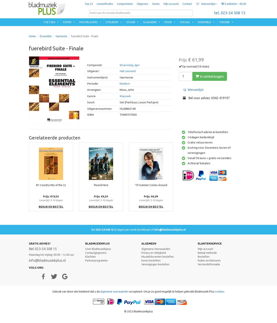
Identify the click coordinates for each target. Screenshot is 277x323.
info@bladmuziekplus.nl (170, 229)
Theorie (224, 22)
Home (32, 36)
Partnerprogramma (96, 260)
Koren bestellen (151, 260)
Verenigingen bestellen (155, 264)
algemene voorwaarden (114, 291)
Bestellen (203, 256)
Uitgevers (142, 3)
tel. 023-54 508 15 (229, 13)
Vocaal (185, 22)
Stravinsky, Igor (130, 65)
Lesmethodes (105, 3)
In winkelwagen (210, 76)
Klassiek (125, 96)
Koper (67, 22)
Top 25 (89, 3)
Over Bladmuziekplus (98, 248)
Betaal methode (207, 252)
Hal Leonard (128, 71)
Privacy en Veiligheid (153, 252)
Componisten (125, 3)
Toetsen (49, 22)
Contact (187, 3)
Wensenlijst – (206, 3)
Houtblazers (88, 22)
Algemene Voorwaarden (155, 248)
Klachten (90, 256)
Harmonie (61, 36)
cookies (219, 291)
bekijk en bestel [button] (51, 206)
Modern (125, 83)
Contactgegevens (96, 252)
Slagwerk (150, 22)
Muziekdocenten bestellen (157, 256)
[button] (193, 90)
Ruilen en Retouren (209, 260)
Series (156, 3)
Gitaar (130, 22)
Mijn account (171, 3)
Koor (168, 22)
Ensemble (204, 22)
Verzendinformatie (209, 264)
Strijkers (112, 22)
